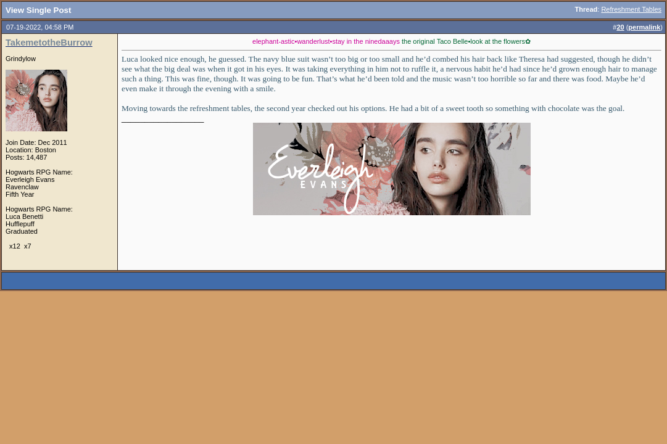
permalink (644, 27)
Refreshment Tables (631, 9)
